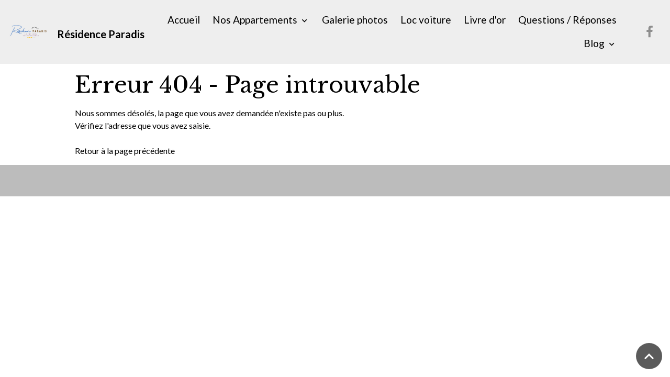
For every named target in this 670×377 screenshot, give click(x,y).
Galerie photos (355, 20)
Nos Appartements (256, 20)
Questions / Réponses (567, 20)
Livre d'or (485, 20)
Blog (595, 43)
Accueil (184, 20)
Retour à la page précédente (125, 151)
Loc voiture (425, 20)
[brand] (74, 32)
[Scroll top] (649, 356)
